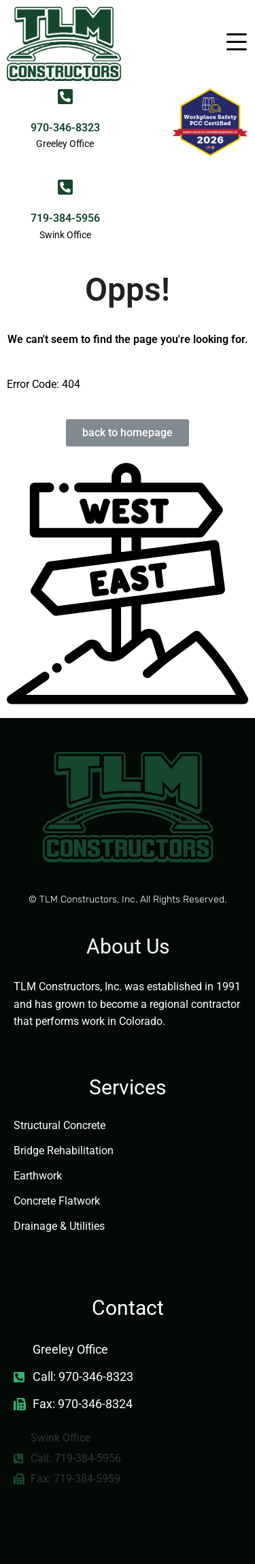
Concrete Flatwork (57, 1200)
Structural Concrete (59, 1125)
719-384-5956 (65, 218)
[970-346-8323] (64, 96)
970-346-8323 (65, 127)
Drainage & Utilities (59, 1226)
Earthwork (38, 1175)
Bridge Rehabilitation (64, 1150)
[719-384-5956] (64, 186)
